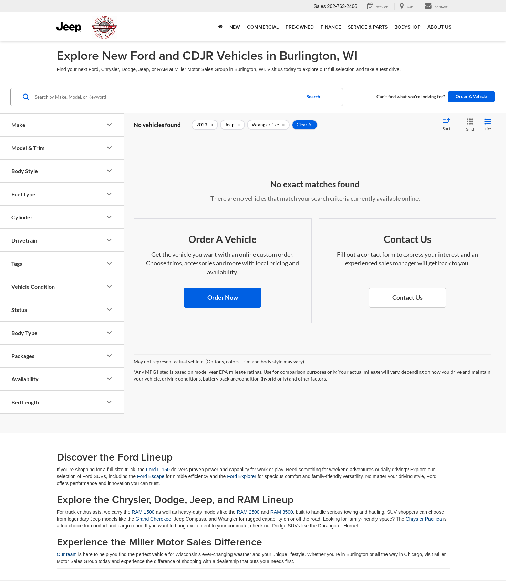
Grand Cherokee (153, 519)
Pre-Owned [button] (300, 26)
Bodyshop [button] (407, 26)
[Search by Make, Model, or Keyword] (167, 97)
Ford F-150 (158, 469)
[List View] (487, 125)
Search (313, 96)
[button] (222, 298)
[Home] (220, 26)
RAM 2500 (248, 512)
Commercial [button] (263, 26)
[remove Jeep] (232, 125)
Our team (67, 554)
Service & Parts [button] (368, 26)
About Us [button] (439, 26)
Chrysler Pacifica (424, 519)
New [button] (234, 26)
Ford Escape (150, 476)
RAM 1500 (143, 512)
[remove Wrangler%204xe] (268, 125)
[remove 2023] (205, 125)
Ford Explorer (241, 476)
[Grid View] (468, 125)
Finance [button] (331, 26)
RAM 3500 (281, 512)
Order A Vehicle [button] (471, 96)
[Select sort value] (448, 125)
